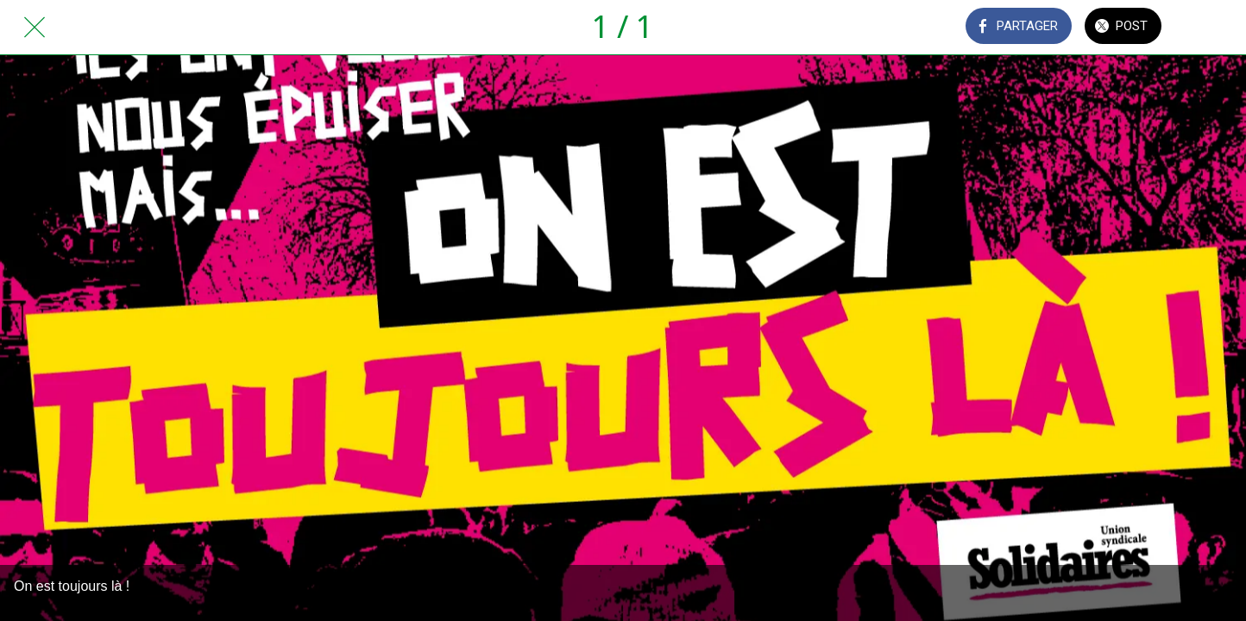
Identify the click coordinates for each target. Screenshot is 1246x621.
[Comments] (1211, 27)
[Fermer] (34, 27)
